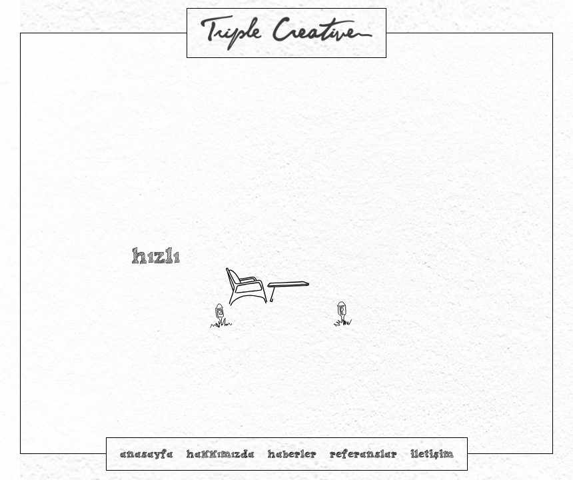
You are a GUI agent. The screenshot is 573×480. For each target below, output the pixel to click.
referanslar (363, 453)
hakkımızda (221, 453)
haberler (292, 453)
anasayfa (146, 453)
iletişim (432, 453)
